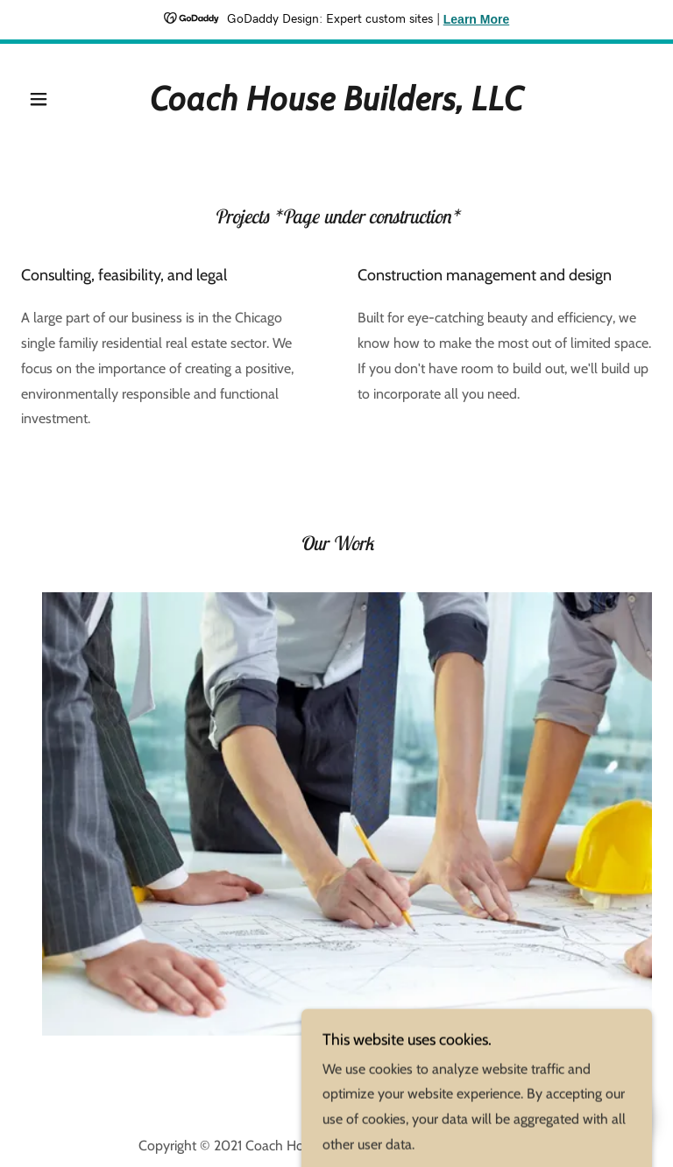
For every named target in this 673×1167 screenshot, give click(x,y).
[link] (336, 105)
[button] (56, 99)
